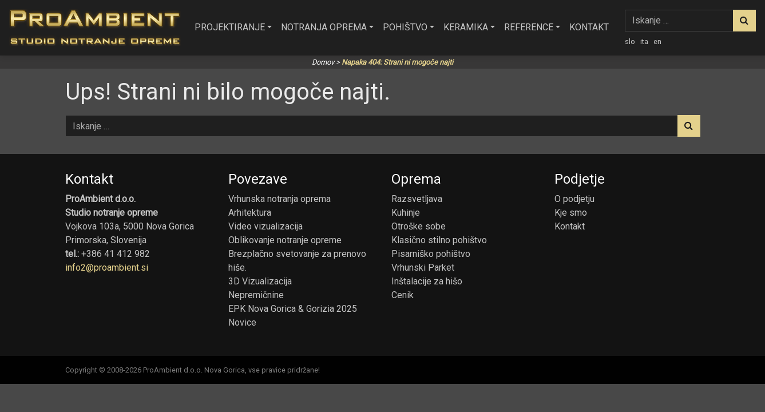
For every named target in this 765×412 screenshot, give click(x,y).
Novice (242, 322)
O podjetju (574, 198)
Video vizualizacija (265, 226)
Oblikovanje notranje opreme (285, 240)
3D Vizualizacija (260, 281)
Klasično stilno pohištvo (439, 240)
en (657, 41)
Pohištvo (405, 27)
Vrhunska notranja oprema (279, 198)
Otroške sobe (418, 226)
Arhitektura (249, 212)
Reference (528, 27)
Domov (323, 62)
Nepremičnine (256, 295)
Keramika (465, 27)
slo (630, 41)
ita (644, 41)
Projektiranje (230, 27)
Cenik (402, 295)
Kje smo (570, 212)
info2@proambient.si (106, 267)
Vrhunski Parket (422, 267)
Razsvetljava (416, 198)
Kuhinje (405, 212)
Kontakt (589, 27)
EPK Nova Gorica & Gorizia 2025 (292, 308)
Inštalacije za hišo (426, 281)
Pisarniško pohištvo (430, 253)
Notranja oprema (324, 27)
